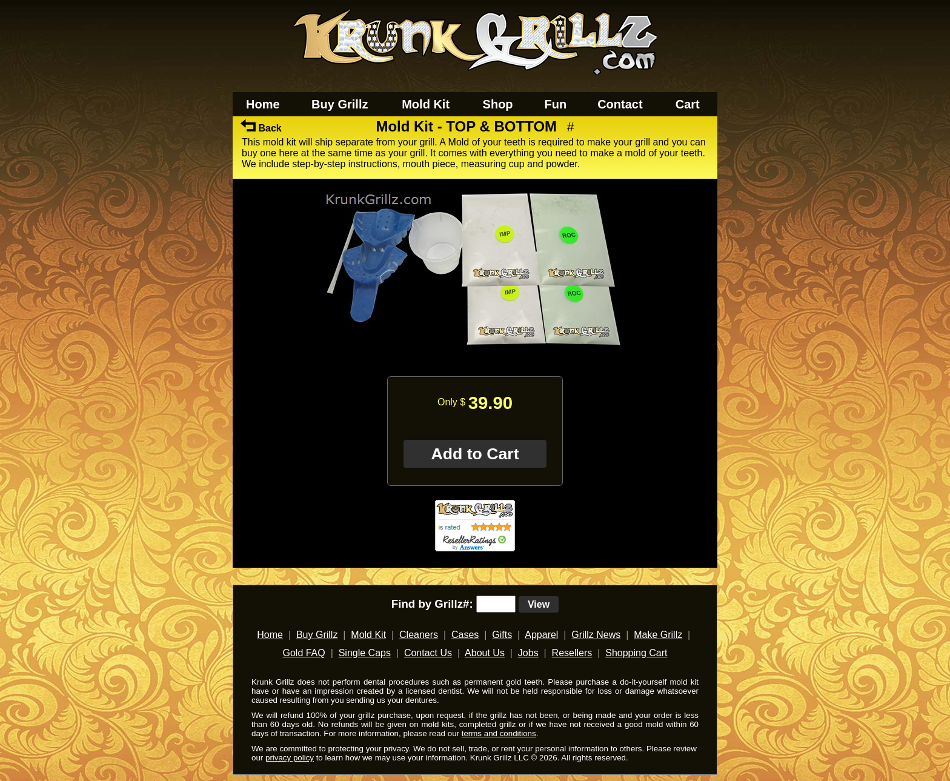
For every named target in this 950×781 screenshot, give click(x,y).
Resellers (572, 653)
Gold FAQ (303, 653)
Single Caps (365, 653)
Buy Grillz (339, 104)
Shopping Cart (636, 653)
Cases (465, 635)
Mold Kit (426, 104)
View (539, 604)
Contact (619, 104)
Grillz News (595, 635)
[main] (475, 347)
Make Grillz (658, 635)
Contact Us (428, 653)
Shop (498, 104)
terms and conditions (499, 733)
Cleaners (418, 635)
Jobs (528, 653)
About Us (485, 653)
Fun (556, 104)
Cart (688, 104)
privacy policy (289, 757)
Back (261, 128)
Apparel (541, 635)
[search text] (496, 604)
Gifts (502, 635)
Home (263, 104)
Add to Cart (475, 454)
